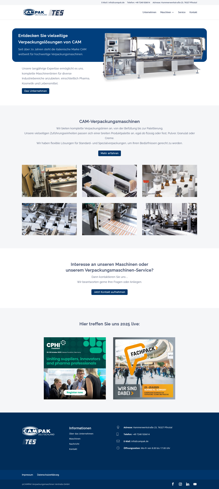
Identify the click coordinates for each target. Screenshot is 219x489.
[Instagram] (180, 484)
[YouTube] (195, 484)
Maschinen (165, 12)
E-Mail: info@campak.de (112, 3)
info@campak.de (139, 441)
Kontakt (193, 12)
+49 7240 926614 (141, 434)
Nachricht (74, 443)
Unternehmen (149, 12)
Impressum (27, 475)
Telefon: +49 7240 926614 (138, 3)
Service (181, 12)
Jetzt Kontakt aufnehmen (109, 292)
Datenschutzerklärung (48, 475)
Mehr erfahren (109, 153)
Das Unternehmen (35, 91)
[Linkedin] (188, 484)
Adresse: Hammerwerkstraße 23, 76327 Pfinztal (175, 3)
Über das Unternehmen (81, 433)
